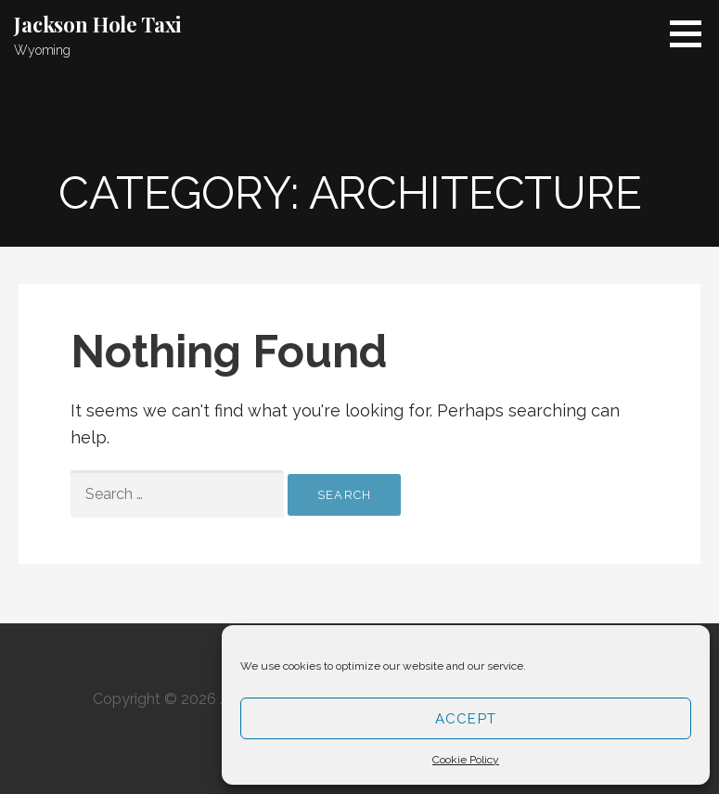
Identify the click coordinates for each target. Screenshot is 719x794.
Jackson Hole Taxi (98, 24)
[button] (692, 33)
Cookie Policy (465, 759)
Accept (465, 719)
